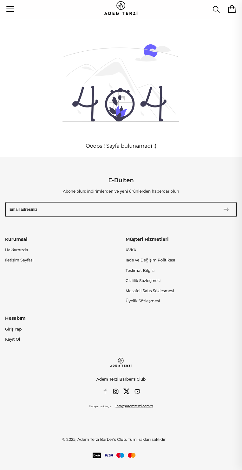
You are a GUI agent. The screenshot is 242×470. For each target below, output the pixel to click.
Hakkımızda (16, 250)
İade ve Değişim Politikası (150, 260)
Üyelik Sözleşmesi (143, 301)
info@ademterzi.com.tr (134, 406)
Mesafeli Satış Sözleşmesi (150, 290)
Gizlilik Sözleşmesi (143, 280)
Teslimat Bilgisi (140, 270)
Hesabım (15, 318)
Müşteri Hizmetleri (147, 239)
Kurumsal (16, 239)
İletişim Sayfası (19, 260)
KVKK (131, 250)
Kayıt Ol (12, 339)
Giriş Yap (13, 329)
